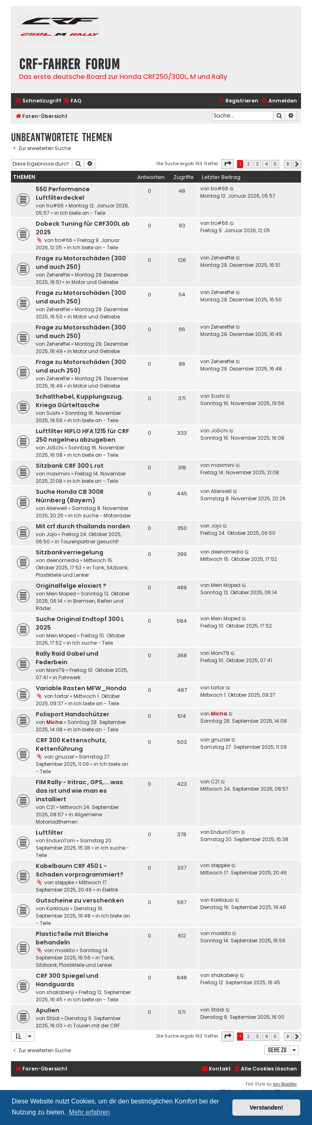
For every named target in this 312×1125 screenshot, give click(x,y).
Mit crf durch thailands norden (83, 526)
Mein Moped (61, 593)
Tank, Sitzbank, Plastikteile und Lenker (82, 571)
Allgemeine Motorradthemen (69, 818)
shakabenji (60, 992)
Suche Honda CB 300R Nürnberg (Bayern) (70, 496)
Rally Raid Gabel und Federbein (67, 658)
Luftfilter (49, 832)
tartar (62, 696)
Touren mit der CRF (96, 1025)
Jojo (51, 534)
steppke (64, 882)
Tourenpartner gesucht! (90, 541)
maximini (58, 473)
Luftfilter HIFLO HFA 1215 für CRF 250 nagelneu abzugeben (82, 435)
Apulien (47, 1010)
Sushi (53, 413)
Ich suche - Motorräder (102, 515)
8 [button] (287, 164)
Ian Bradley (285, 1084)
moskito (65, 950)
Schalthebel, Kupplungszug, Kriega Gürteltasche (79, 400)
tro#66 (55, 205)
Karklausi (57, 908)
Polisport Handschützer (72, 714)
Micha (54, 722)
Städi (53, 1018)
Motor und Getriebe (95, 282)
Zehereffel (58, 274)
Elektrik (110, 889)
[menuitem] (72, 101)
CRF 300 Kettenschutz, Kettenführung (71, 744)
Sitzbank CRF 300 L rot (70, 466)
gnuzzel (64, 756)
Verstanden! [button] (266, 1107)
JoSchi (54, 447)
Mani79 (55, 670)
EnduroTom (60, 840)
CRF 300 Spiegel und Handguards (67, 980)
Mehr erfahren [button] (89, 1112)
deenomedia (62, 560)
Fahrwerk (69, 677)
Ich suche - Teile (92, 642)
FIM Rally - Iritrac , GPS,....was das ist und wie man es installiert (79, 790)
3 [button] (257, 164)
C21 (50, 807)
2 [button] (248, 164)
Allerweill (56, 508)
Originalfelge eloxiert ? (71, 586)
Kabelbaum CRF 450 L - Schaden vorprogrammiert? (80, 870)
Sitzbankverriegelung (69, 552)
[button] (227, 164)
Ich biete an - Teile (82, 212)
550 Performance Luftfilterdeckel (63, 193)
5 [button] (275, 164)
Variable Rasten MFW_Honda (81, 688)
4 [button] (266, 164)
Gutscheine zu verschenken (80, 900)
